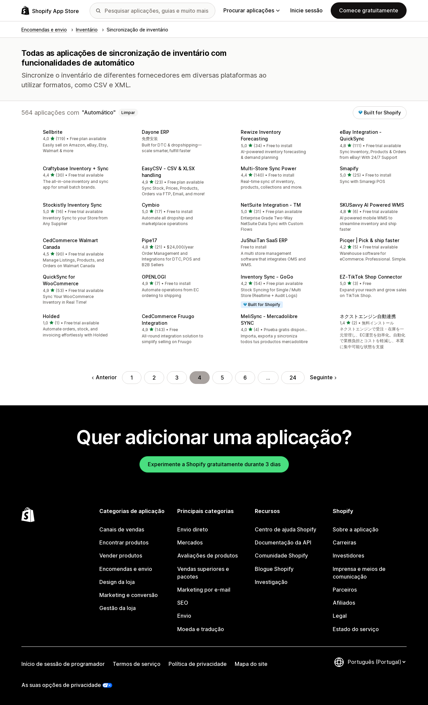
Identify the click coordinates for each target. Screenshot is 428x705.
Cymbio (150, 205)
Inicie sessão (306, 10)
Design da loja (117, 582)
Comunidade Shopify (281, 555)
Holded (51, 316)
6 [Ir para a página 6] (245, 377)
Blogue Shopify (274, 569)
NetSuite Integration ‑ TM (271, 205)
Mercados (190, 542)
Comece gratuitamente (368, 10)
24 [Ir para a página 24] (293, 377)
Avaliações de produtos (207, 555)
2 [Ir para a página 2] (154, 377)
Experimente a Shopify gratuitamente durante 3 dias (214, 464)
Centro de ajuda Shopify (285, 529)
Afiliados (344, 602)
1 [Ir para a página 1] (131, 377)
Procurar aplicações (251, 10)
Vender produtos (120, 555)
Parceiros (345, 589)
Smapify (349, 168)
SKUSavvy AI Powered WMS (372, 205)
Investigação (271, 582)
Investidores (348, 555)
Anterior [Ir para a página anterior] (104, 377)
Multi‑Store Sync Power (268, 168)
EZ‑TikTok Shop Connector (371, 277)
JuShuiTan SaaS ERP (264, 240)
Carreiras (344, 542)
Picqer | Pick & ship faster (369, 240)
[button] (65, 142)
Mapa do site (251, 664)
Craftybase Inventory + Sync (75, 168)
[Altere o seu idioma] (376, 662)
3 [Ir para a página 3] (177, 377)
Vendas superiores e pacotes (203, 573)
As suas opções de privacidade (61, 685)
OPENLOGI (154, 277)
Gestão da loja (117, 608)
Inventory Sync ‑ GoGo (267, 277)
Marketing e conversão (128, 595)
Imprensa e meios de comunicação (359, 573)
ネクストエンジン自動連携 (368, 316)
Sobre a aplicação (356, 529)
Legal (340, 615)
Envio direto (192, 529)
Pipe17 (149, 240)
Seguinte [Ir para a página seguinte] (323, 377)
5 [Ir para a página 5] (222, 377)
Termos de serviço (136, 664)
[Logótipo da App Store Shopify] (50, 10)
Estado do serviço (356, 629)
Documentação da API (283, 542)
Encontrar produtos (123, 542)
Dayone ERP (155, 132)
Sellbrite (53, 132)
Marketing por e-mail (203, 589)
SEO (182, 602)
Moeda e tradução (200, 629)
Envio (184, 615)
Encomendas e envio (125, 569)
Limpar (128, 112)
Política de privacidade (198, 664)
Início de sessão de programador (63, 664)
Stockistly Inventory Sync (72, 205)
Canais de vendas (121, 529)
